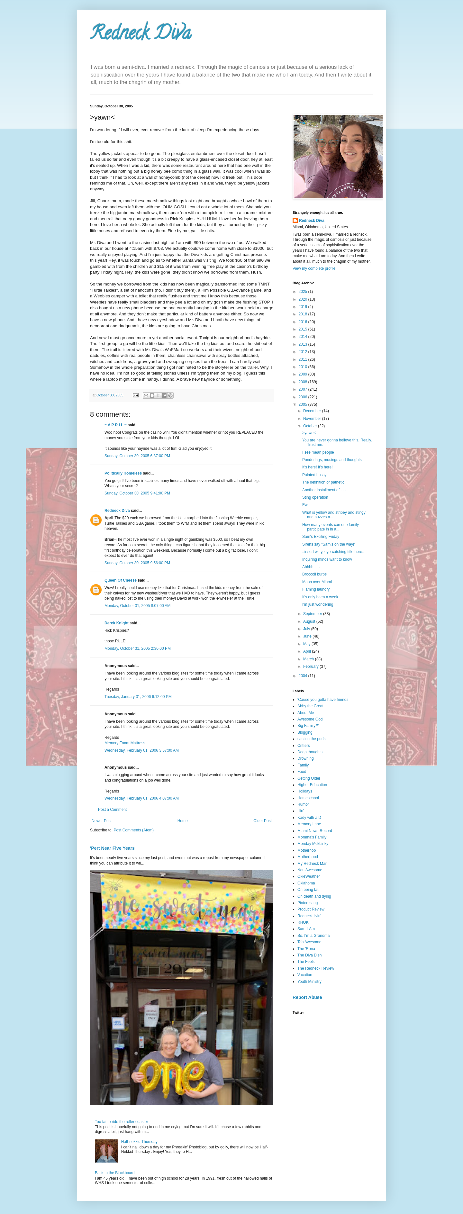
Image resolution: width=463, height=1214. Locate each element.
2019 (303, 306)
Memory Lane (309, 824)
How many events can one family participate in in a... (330, 526)
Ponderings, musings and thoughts (332, 460)
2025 (303, 291)
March (309, 659)
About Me (305, 713)
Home (182, 821)
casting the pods (311, 739)
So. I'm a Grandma (313, 935)
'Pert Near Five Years (112, 848)
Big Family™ (308, 725)
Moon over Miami (317, 582)
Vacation (304, 975)
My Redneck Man (312, 863)
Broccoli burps (314, 574)
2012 (303, 351)
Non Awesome (309, 870)
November (312, 418)
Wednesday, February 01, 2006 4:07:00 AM (141, 798)
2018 (303, 314)
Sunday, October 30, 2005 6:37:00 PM (137, 456)
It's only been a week (320, 597)
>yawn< (309, 432)
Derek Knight (116, 623)
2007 (303, 389)
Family (303, 765)
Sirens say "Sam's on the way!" (329, 544)
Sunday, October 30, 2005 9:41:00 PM (137, 493)
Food (301, 771)
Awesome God (310, 719)
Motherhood (307, 857)
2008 (303, 382)
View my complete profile (314, 268)
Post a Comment (112, 809)
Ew (305, 505)
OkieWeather (308, 876)
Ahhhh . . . (311, 567)
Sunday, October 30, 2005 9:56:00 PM (137, 563)
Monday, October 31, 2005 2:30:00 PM (137, 648)
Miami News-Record (314, 831)
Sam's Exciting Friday (320, 536)
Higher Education (312, 785)
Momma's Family (311, 837)
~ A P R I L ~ (115, 425)
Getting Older (308, 778)
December (312, 411)
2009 (303, 374)
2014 (303, 336)
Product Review (310, 909)
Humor (303, 804)
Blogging (305, 732)
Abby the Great (310, 706)
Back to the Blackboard (114, 1173)
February (311, 666)
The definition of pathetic (323, 482)
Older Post (262, 821)
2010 (303, 367)
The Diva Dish (309, 955)
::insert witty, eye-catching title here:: (333, 551)
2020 (303, 299)
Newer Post (102, 821)
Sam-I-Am (306, 929)
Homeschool (308, 798)
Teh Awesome (309, 942)
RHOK (303, 922)
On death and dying (314, 896)
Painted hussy (314, 475)
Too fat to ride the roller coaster (121, 1121)
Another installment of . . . (324, 490)
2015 (303, 329)
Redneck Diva (140, 35)
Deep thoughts (309, 752)
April (307, 651)
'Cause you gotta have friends (322, 699)
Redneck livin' (309, 916)
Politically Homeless (123, 473)
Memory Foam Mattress (124, 743)
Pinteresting (307, 903)
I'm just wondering (317, 604)
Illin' (300, 811)
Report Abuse (307, 997)
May (307, 644)
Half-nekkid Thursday (139, 1141)
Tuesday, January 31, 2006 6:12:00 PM (138, 696)
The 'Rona (306, 949)
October (310, 426)
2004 (303, 676)
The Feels (305, 961)
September (313, 614)
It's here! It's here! (317, 467)
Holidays (304, 791)
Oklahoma (306, 883)
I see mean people (318, 452)
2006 (303, 397)
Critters (303, 745)
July (307, 629)
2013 (303, 344)
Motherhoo (306, 850)
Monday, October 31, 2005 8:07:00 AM (137, 605)
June (308, 636)
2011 (303, 359)
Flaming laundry (316, 589)
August (309, 621)
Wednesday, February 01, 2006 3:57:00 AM (141, 750)
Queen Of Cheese (120, 580)
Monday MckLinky (312, 843)
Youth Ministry (309, 981)
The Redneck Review (315, 968)
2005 (303, 404)
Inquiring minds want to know (327, 559)
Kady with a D (309, 817)
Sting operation (315, 497)
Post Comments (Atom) (133, 830)
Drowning (305, 758)
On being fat (307, 889)
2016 (303, 322)
